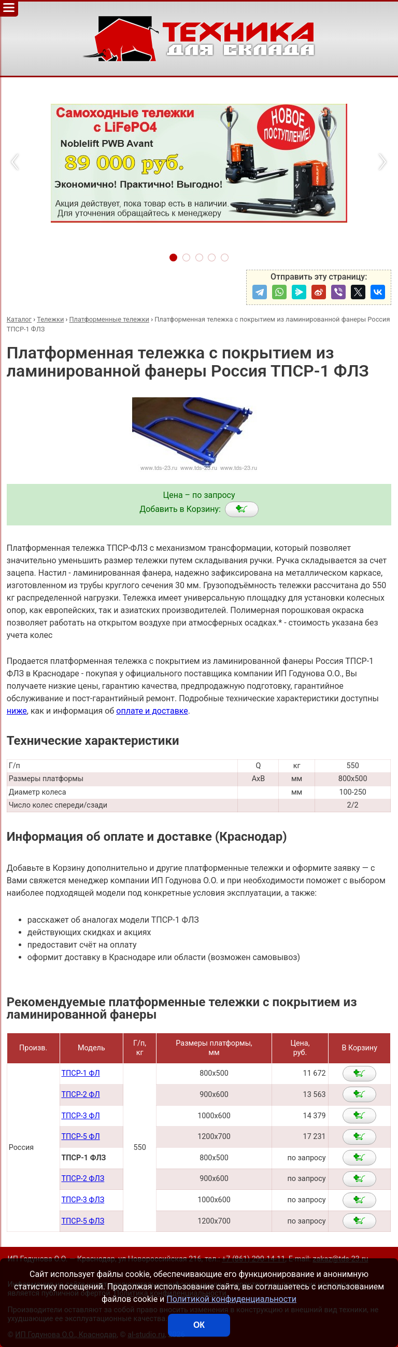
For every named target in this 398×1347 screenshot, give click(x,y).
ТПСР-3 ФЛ (80, 1116)
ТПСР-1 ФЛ (80, 1073)
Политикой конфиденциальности (231, 1299)
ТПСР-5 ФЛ (80, 1136)
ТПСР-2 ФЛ (80, 1094)
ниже (17, 711)
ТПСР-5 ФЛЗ (82, 1221)
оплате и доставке (152, 711)
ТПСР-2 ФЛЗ (82, 1178)
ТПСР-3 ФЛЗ (82, 1200)
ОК (199, 1325)
